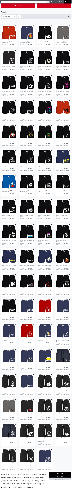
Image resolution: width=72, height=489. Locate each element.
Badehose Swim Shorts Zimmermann (26, 91)
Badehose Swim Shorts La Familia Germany (8, 92)
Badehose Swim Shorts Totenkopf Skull (9, 439)
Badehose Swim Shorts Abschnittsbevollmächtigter (42, 141)
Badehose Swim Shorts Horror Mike (8, 215)
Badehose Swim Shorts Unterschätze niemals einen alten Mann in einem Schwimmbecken (44, 440)
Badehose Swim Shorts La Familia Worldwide (44, 465)
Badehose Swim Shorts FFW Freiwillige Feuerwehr (9, 265)
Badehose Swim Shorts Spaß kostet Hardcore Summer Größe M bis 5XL (8, 365)
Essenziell (5, 487)
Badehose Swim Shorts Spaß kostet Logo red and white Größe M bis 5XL (26, 415)
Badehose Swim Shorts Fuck (61, 439)
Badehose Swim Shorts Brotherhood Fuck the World (8, 166)
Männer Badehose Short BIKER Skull (26, 339)
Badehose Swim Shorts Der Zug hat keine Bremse (44, 340)
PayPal (12, 487)
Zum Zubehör (54, 6)
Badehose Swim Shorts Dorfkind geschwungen (7, 315)
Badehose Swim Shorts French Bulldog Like (45, 67)
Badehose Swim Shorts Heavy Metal (26, 439)
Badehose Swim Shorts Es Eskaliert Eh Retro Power (27, 241)
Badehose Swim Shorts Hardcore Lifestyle (61, 290)
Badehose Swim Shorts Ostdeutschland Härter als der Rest (27, 265)
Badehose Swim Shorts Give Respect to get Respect (45, 166)
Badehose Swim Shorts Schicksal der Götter (26, 290)
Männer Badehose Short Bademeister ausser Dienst (26, 315)
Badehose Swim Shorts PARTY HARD (62, 91)
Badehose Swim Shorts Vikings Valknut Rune (45, 390)
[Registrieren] (60, 1)
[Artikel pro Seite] (19, 16)
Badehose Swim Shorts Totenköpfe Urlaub (26, 116)
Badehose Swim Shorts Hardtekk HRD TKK (62, 216)
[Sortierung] (9, 16)
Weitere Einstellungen (28, 487)
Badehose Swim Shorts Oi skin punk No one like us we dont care (9, 141)
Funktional (19, 487)
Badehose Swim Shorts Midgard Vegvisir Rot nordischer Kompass (45, 290)
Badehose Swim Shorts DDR (43, 41)
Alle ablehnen (60, 476)
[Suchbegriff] (23, 2)
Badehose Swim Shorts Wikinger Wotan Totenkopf (63, 390)
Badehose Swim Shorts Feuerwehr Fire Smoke (63, 265)
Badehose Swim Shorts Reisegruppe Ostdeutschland (8, 340)
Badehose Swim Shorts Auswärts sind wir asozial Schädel (26, 191)
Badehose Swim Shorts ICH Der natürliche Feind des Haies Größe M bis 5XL (27, 366)
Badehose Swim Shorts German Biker (8, 66)
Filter (68, 16)
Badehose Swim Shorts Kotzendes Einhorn (44, 241)
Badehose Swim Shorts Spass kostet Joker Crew (62, 241)
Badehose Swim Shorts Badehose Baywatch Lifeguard (8, 42)
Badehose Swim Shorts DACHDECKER (9, 240)
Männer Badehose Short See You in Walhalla (62, 365)
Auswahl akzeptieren (60, 479)
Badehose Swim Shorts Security (61, 190)
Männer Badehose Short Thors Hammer (9, 390)
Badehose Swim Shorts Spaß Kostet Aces (44, 265)
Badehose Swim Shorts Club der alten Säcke (26, 67)
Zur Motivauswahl (18, 6)
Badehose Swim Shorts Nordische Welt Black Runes (63, 116)
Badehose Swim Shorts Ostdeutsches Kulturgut (26, 216)
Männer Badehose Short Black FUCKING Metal (61, 415)
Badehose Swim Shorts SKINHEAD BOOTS (8, 116)
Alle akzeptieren (60, 473)
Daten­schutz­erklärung (41, 484)
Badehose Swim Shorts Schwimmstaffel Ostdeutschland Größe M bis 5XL (27, 42)
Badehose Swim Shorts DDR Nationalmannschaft (7, 191)
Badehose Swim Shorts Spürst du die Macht (44, 92)
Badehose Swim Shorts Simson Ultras (44, 116)
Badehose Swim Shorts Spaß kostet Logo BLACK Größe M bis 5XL (62, 42)
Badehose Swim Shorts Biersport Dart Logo (62, 67)
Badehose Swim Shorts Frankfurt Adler (8, 290)
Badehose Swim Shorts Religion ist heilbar (44, 216)
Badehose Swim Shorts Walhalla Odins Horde (26, 166)
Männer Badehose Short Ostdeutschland (27, 390)
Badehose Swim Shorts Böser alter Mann (44, 191)
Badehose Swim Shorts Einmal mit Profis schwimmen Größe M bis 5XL (45, 365)
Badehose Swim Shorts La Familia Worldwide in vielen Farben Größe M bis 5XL (63, 340)
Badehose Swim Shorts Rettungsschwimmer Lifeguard (61, 166)
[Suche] (47, 2)
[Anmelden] (54, 1)
